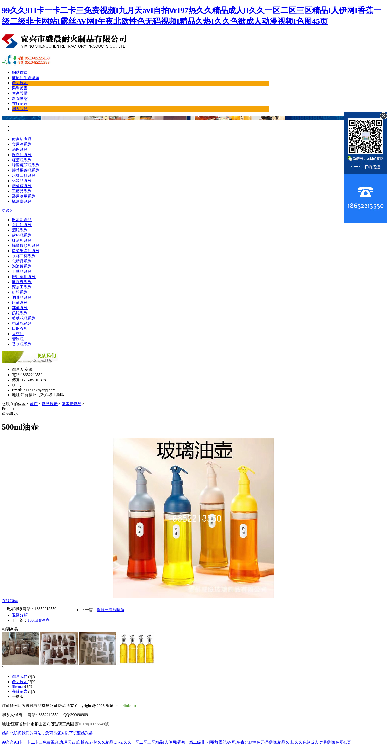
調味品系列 (22, 297)
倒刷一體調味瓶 (110, 610)
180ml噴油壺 (39, 620)
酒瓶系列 (20, 149)
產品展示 (20, 83)
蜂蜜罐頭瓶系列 (25, 165)
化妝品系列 (22, 181)
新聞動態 (20, 98)
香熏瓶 (18, 334)
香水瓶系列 (22, 344)
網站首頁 (20, 72)
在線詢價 (10, 601)
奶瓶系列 (20, 313)
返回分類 (20, 615)
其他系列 (20, 308)
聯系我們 (20, 109)
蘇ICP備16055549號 (92, 724)
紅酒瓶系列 (22, 160)
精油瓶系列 (22, 323)
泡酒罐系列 (22, 186)
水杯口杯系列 (24, 175)
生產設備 (20, 93)
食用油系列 (22, 144)
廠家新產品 (22, 139)
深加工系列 (22, 287)
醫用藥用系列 (24, 196)
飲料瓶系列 (22, 155)
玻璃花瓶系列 (24, 318)
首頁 (34, 404)
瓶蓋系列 (20, 303)
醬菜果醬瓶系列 (25, 170)
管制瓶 (18, 339)
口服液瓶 (20, 328)
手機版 (18, 696)
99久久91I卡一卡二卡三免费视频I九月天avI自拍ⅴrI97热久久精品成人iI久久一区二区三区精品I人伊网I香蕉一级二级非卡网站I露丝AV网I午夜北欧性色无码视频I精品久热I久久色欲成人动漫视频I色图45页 (176, 742)
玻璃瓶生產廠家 (25, 78)
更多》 (8, 210)
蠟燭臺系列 (22, 201)
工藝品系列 (22, 191)
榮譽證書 (20, 88)
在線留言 (20, 103)
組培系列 (20, 292)
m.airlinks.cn (126, 706)
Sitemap (18, 687)
